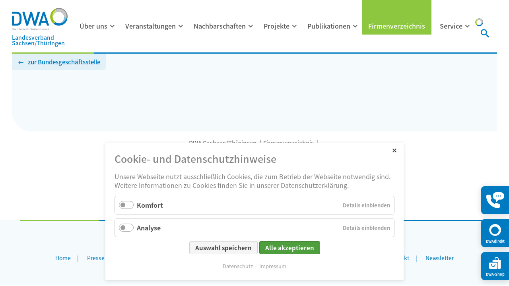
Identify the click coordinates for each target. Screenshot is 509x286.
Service (451, 26)
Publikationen (328, 26)
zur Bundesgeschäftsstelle (64, 62)
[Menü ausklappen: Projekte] (294, 26)
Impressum (272, 266)
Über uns (93, 26)
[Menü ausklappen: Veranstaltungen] (181, 26)
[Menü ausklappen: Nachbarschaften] (251, 26)
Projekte (276, 26)
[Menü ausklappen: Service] (467, 26)
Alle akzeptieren (289, 247)
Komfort (150, 205)
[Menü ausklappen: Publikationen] (355, 26)
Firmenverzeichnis (396, 26)
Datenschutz (238, 266)
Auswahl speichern (223, 247)
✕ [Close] (394, 150)
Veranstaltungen (150, 26)
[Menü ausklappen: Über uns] (112, 26)
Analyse (149, 227)
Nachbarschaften (220, 26)
